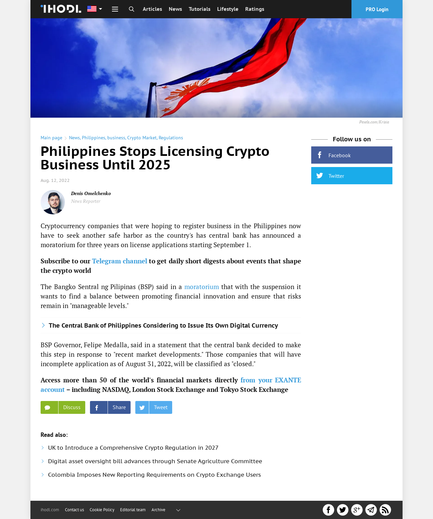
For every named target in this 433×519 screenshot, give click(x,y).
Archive (158, 510)
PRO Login (377, 9)
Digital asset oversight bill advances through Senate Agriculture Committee (155, 461)
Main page (51, 138)
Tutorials (199, 9)
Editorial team (133, 510)
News (175, 9)
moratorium (201, 286)
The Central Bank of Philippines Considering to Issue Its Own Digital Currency (163, 325)
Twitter (330, 175)
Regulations (171, 138)
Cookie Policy (102, 510)
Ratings (254, 9)
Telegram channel (119, 261)
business (116, 138)
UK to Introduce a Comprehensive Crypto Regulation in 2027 (133, 447)
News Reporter (85, 201)
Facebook (333, 155)
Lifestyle (227, 9)
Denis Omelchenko (91, 193)
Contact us (74, 510)
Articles (152, 9)
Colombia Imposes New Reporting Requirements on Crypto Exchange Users (154, 474)
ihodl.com (50, 510)
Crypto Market (142, 138)
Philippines (93, 138)
